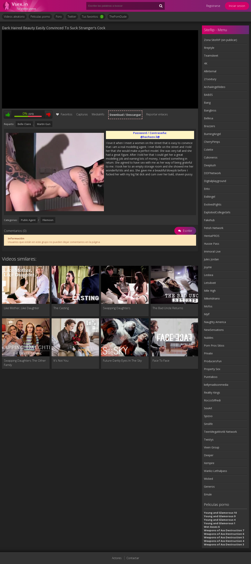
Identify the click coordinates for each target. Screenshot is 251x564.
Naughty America (215, 322)
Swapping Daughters (116, 308)
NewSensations (214, 330)
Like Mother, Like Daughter (21, 308)
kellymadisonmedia (216, 385)
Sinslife (208, 424)
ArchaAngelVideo (214, 87)
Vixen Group (211, 447)
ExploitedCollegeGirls (217, 212)
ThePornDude (118, 16)
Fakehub (209, 220)
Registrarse (213, 6)
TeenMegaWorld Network (220, 432)
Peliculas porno (40, 16)
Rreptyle (209, 48)
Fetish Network (213, 228)
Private (208, 353)
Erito (207, 189)
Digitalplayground (215, 181)
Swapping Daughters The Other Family (25, 362)
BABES (208, 95)
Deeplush (210, 165)
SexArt (208, 408)
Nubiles (208, 337)
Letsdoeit (210, 283)
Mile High (210, 290)
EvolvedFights (212, 204)
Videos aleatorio (14, 16)
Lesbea (208, 275)
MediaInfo (98, 114)
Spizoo (208, 416)
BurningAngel (212, 134)
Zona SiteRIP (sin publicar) (220, 40)
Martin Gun (43, 124)
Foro (59, 16)
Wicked (208, 479)
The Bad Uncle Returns (168, 308)
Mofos (208, 306)
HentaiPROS (211, 236)
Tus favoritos (93, 17)
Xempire (209, 463)
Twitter (72, 16)
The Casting (61, 308)
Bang (207, 102)
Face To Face (161, 360)
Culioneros (210, 157)
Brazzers (209, 126)
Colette (208, 149)
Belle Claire (24, 124)
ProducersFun (213, 361)
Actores (117, 558)
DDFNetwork (212, 173)
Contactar (132, 558)
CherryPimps (212, 142)
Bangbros (210, 110)
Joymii (208, 267)
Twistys (209, 439)
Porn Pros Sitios (214, 345)
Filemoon (48, 220)
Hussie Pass (211, 243)
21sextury (210, 79)
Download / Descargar (125, 115)
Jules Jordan (211, 259)
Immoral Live (212, 251)
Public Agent (28, 220)
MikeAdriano (212, 298)
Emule (208, 494)
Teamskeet (211, 55)
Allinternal (210, 71)
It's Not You (61, 360)
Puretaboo (210, 377)
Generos (209, 486)
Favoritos (64, 114)
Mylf (206, 314)
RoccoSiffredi (212, 400)
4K (205, 63)
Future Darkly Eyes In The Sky (122, 360)
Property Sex (212, 369)
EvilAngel (209, 196)
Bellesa (208, 118)
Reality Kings (212, 392)
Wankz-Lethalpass (215, 471)
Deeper (208, 455)
